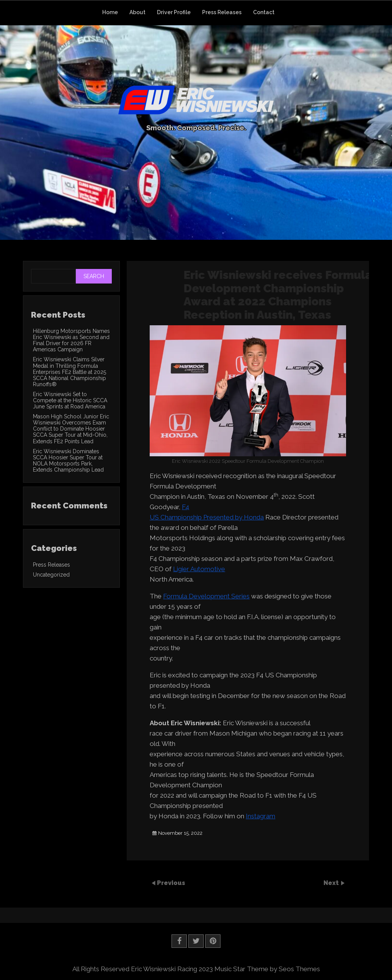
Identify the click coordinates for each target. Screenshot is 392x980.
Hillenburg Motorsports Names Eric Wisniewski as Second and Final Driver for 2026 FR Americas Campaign (71, 340)
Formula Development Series (206, 596)
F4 (185, 507)
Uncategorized (51, 575)
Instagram (260, 816)
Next (331, 883)
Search (93, 276)
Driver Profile (174, 12)
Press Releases (222, 12)
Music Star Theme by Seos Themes (267, 969)
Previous (171, 883)
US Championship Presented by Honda (207, 517)
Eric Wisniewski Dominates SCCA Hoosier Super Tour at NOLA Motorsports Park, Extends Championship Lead (68, 460)
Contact (263, 12)
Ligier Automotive (199, 569)
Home (110, 12)
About (137, 12)
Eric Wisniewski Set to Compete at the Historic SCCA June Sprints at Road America (70, 400)
